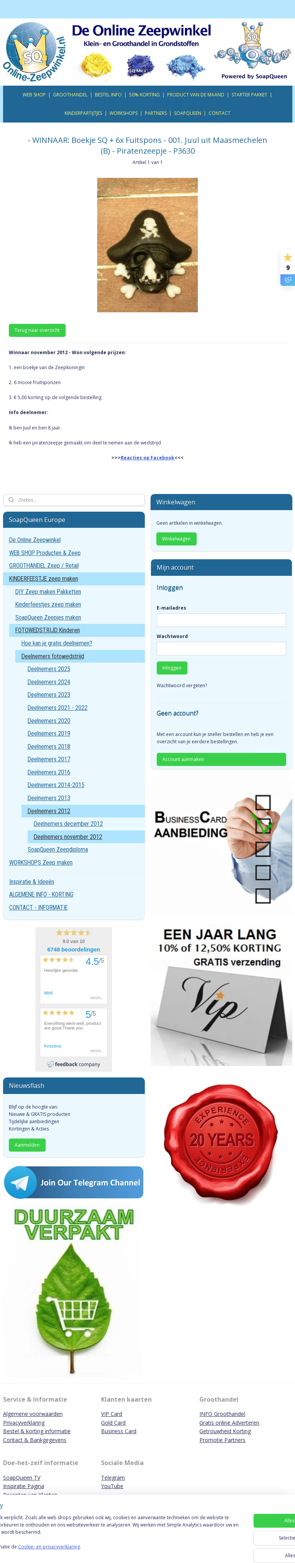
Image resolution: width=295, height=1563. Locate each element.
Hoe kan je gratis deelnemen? (57, 643)
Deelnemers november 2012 (68, 836)
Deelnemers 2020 (49, 720)
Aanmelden (27, 1145)
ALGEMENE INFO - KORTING (41, 894)
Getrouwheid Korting (225, 1431)
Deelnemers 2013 (49, 798)
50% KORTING (144, 94)
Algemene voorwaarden (33, 1413)
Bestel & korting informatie (37, 1431)
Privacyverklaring (24, 1422)
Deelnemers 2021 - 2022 (58, 707)
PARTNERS (156, 113)
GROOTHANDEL (70, 94)
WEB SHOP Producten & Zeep (45, 553)
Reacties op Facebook (147, 457)
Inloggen (171, 668)
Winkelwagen (176, 538)
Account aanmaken (183, 759)
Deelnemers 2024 (49, 682)
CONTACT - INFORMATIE (38, 907)
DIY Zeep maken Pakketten (48, 591)
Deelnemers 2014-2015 (56, 785)
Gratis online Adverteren (229, 1422)
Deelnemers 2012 (49, 811)
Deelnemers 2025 (49, 669)
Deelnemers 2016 (49, 772)
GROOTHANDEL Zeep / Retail (44, 565)
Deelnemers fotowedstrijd (53, 656)
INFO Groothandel (222, 1413)
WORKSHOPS (123, 113)
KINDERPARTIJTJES (83, 113)
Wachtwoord (172, 636)
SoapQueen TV (21, 1477)
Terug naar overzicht (37, 330)
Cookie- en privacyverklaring (109, 1550)
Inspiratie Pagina (23, 1486)
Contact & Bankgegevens (34, 1440)
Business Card (118, 1431)
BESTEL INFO (108, 94)
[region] (96, 1536)
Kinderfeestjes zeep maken (48, 604)
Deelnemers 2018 (49, 746)
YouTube (112, 1486)
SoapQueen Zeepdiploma (58, 849)
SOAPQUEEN (187, 113)
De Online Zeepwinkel (35, 540)
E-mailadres (171, 608)
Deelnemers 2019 (49, 733)
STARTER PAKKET (249, 94)
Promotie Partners (222, 1440)
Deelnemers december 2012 (68, 823)
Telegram (113, 1477)
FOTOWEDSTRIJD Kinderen (47, 630)
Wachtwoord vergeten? (182, 685)
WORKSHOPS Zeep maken (41, 862)
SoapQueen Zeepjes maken (48, 617)
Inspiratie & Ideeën (31, 881)
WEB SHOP (34, 94)
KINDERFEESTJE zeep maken (43, 578)
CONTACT (219, 113)
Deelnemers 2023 (49, 694)
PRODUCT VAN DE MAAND (195, 94)
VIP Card (111, 1413)
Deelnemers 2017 (49, 759)
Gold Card (113, 1422)
